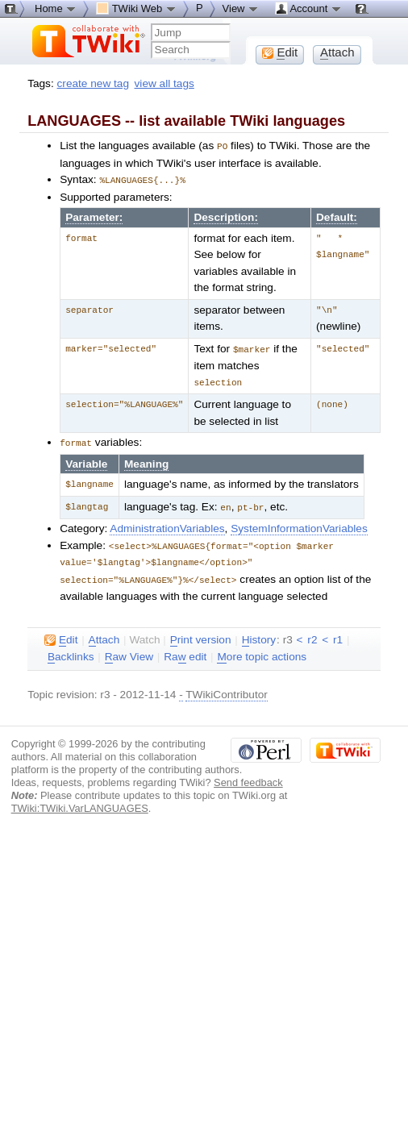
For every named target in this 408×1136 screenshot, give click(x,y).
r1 (338, 634)
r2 (312, 634)
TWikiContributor (226, 689)
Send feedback (248, 777)
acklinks (71, 651)
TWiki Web (136, 8)
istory (259, 634)
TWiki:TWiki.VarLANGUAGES (79, 803)
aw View (129, 651)
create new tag (93, 83)
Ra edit (185, 651)
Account (308, 8)
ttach (104, 634)
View (241, 8)
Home (56, 8)
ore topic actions (261, 651)
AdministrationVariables (167, 524)
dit (60, 634)
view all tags (164, 83)
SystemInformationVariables (299, 524)
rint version (200, 634)
